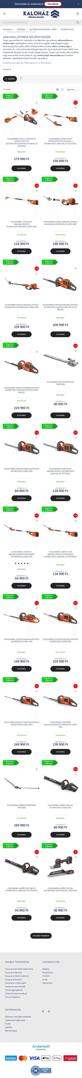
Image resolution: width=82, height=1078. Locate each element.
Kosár (45, 980)
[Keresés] (77, 22)
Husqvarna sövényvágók (15, 983)
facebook (43, 1011)
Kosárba (21, 168)
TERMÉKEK (21, 29)
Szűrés (11, 79)
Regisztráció (48, 973)
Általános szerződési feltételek (18, 1017)
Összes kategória (12, 997)
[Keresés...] (41, 22)
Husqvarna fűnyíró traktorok (17, 976)
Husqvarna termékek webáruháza (19, 969)
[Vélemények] (22, 563)
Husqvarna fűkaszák (13, 973)
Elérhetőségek (11, 1031)
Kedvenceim (48, 983)
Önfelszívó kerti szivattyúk (16, 994)
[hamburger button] (4, 14)
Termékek (52, 4)
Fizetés (8, 1024)
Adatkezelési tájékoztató (15, 1020)
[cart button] (78, 14)
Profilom (46, 976)
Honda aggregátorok (14, 990)
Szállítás (8, 1027)
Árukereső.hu (41, 1049)
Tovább (6, 69)
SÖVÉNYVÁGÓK (67, 29)
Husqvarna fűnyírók (13, 980)
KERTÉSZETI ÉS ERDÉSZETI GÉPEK (43, 29)
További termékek (41, 936)
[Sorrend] (71, 89)
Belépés (46, 969)
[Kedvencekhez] (37, 102)
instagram (49, 1011)
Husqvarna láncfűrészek (15, 987)
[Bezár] (78, 4)
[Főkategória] (7, 29)
